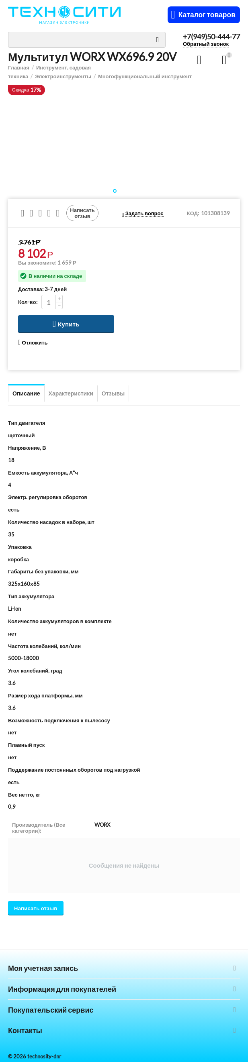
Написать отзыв (82, 213)
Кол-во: (27, 302)
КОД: (193, 213)
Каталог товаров (207, 15)
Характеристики (71, 393)
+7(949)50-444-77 (211, 37)
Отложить (32, 342)
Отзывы (113, 393)
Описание (26, 393)
